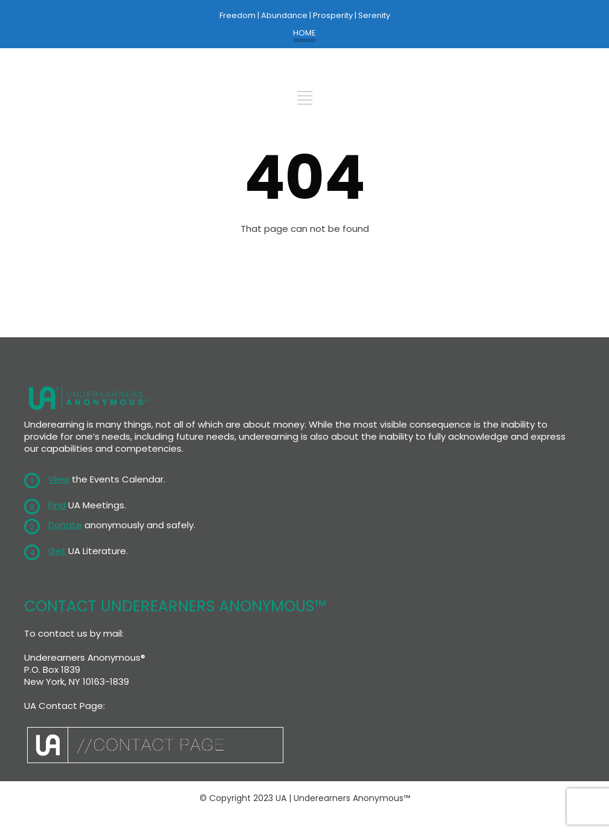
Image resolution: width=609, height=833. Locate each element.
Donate (65, 525)
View (58, 479)
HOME (304, 33)
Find (57, 505)
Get (57, 550)
